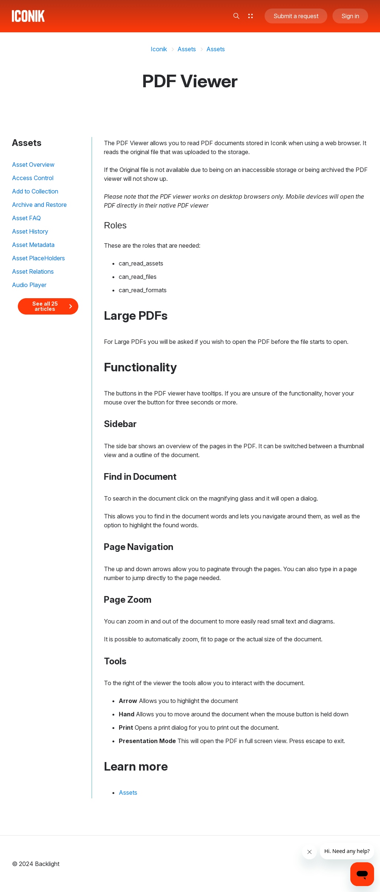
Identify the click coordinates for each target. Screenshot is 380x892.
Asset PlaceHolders (38, 258)
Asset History (30, 231)
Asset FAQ (26, 218)
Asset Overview (33, 164)
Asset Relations (33, 271)
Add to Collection (35, 191)
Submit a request (295, 16)
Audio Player (29, 285)
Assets (186, 49)
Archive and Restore (39, 204)
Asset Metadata (33, 244)
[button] (236, 16)
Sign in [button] (350, 16)
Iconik (159, 49)
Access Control (32, 178)
